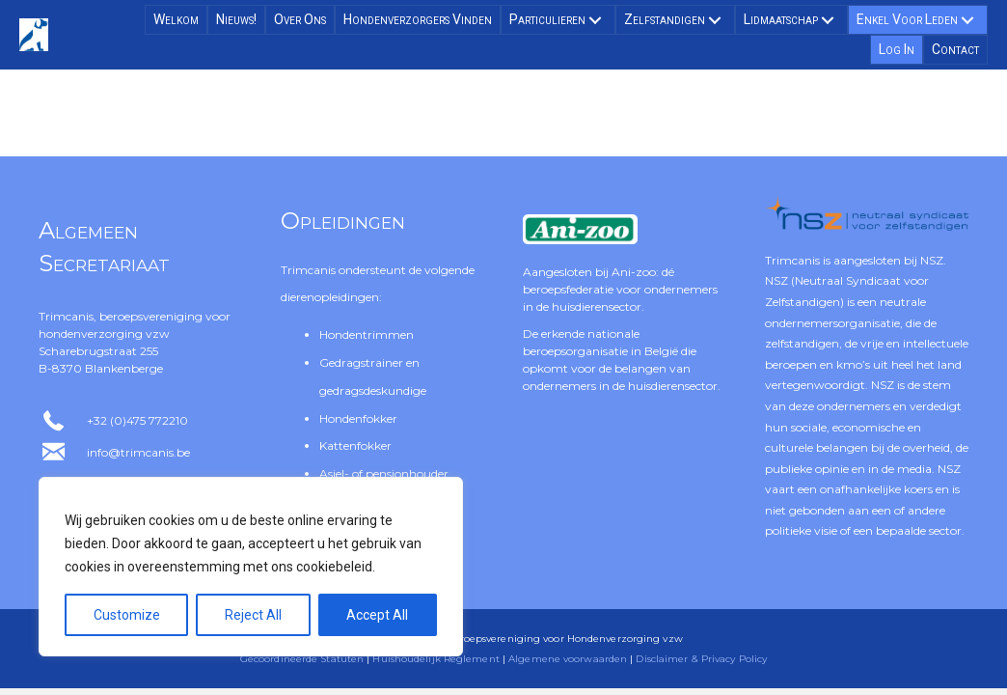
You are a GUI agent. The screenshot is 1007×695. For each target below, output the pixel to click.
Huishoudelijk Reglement (435, 659)
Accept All (377, 615)
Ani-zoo (634, 271)
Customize (127, 615)
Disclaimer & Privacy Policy (701, 659)
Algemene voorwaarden (567, 659)
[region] (251, 566)
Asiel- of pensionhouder (384, 473)
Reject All (253, 615)
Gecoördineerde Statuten (302, 659)
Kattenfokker (355, 445)
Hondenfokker (358, 418)
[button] (595, 20)
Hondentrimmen (366, 334)
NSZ (931, 260)
